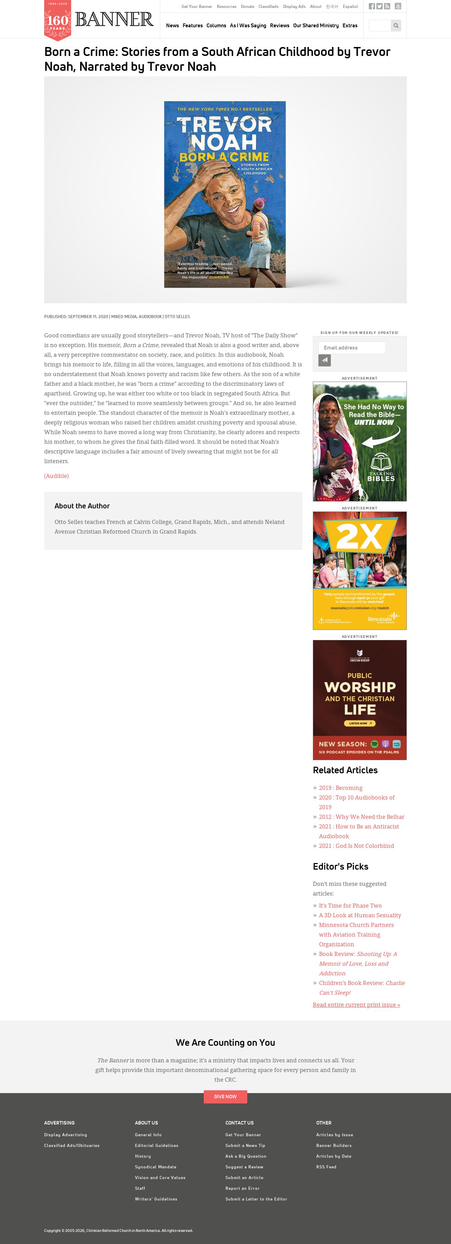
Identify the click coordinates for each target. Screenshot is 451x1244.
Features (193, 25)
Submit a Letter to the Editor (257, 1199)
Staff (140, 1189)
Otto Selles (177, 317)
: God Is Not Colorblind (356, 846)
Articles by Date (334, 1157)
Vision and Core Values (160, 1178)
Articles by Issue (334, 1135)
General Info (148, 1135)
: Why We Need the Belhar (361, 817)
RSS (387, 7)
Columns (216, 25)
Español (350, 7)
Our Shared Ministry (316, 25)
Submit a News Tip (246, 1146)
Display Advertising (65, 1135)
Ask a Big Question (246, 1157)
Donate (247, 7)
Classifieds (269, 7)
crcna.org (398, 6)
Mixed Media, (125, 317)
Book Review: (358, 964)
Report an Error (243, 1189)
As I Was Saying (248, 25)
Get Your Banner (197, 7)
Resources (227, 7)
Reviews (279, 25)
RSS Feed (326, 1167)
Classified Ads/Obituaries (72, 1146)
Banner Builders (334, 1146)
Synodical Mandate (155, 1167)
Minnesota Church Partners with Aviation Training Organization (356, 935)
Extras (350, 25)
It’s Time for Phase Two (350, 906)
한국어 (332, 7)
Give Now (225, 1096)
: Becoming (341, 788)
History (143, 1157)
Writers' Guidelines (156, 1199)
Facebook (372, 7)
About (316, 7)
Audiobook (150, 317)
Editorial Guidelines (157, 1146)
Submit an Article (244, 1178)
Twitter (379, 7)
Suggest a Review (244, 1167)
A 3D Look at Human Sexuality (360, 916)
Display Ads (294, 7)
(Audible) (56, 476)
